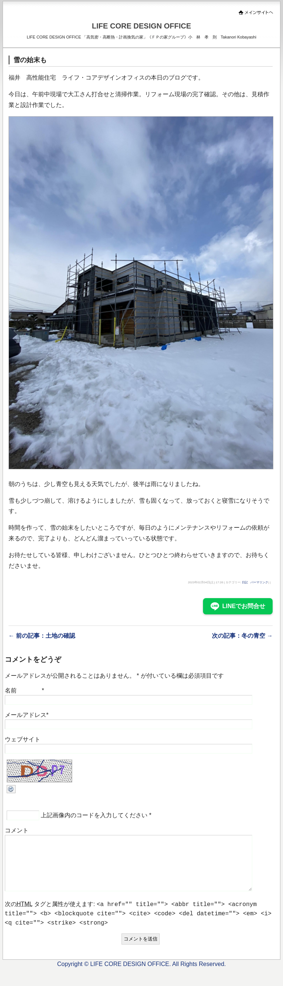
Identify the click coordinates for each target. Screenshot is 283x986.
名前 (11, 690)
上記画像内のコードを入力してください (94, 815)
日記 (245, 582)
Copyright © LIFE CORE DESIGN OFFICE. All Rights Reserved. (141, 976)
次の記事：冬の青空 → (242, 636)
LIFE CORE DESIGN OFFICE (141, 26)
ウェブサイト (22, 739)
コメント (17, 830)
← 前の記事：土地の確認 (42, 636)
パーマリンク (259, 582)
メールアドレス (25, 715)
